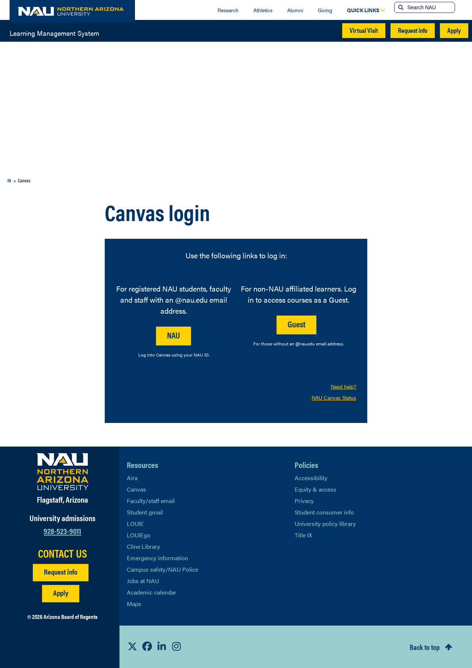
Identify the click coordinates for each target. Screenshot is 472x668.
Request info (412, 30)
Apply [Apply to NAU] (60, 592)
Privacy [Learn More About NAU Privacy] (304, 500)
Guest (296, 324)
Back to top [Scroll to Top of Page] (425, 646)
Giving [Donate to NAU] (325, 10)
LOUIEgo (138, 534)
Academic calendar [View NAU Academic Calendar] (151, 592)
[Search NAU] (430, 7)
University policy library (325, 523)
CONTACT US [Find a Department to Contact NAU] (62, 553)
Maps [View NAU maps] (134, 603)
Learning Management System (54, 32)
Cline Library (143, 546)
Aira (132, 477)
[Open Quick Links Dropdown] (363, 10)
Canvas (136, 489)
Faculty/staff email (151, 500)
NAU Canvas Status (334, 397)
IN (9, 180)
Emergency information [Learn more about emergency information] (157, 557)
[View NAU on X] (132, 646)
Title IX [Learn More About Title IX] (303, 534)
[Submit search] (400, 7)
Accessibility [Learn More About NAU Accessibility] (311, 477)
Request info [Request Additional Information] (60, 571)
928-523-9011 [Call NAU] (62, 530)
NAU (173, 335)
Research (228, 10)
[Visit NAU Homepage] (62, 471)
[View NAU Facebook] (147, 646)
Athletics (263, 10)
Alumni (295, 10)
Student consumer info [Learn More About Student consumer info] (324, 512)
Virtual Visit (364, 30)
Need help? (343, 386)
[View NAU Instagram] (176, 646)
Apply (454, 30)
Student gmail (145, 512)
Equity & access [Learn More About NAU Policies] (315, 489)
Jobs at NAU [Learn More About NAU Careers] (143, 580)
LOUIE (135, 523)
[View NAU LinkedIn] (162, 646)
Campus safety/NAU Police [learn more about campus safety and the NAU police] (162, 569)
